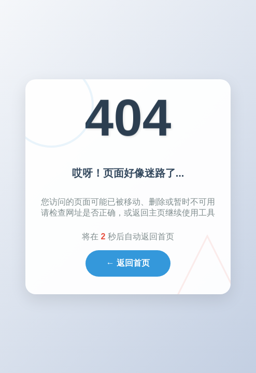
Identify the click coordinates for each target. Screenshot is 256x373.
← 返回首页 (128, 263)
